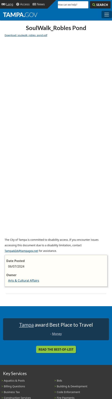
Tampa (26, 325)
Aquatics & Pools (14, 380)
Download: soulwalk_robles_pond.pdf (26, 35)
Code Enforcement (68, 392)
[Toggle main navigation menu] (106, 14)
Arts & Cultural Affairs (23, 280)
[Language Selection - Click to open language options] (7, 4)
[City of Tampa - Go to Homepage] (20, 14)
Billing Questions (14, 386)
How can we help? (67, 4)
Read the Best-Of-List (56, 349)
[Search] (100, 4)
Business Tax (12, 392)
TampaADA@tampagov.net (21, 251)
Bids (59, 380)
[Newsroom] (38, 4)
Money (57, 334)
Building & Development (72, 386)
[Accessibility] (23, 4)
